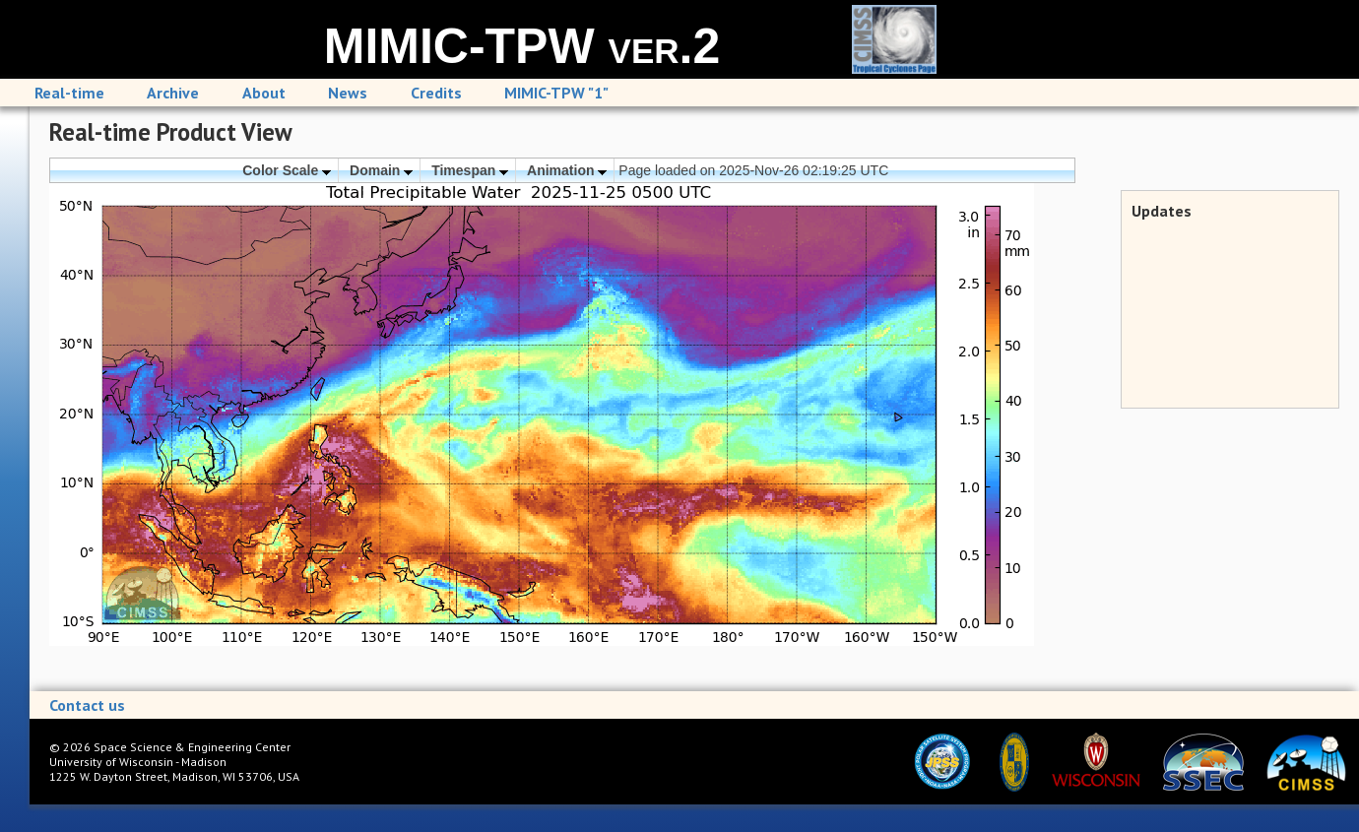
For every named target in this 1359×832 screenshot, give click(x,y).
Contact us (87, 705)
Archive (173, 92)
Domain (381, 170)
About (264, 92)
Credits (436, 92)
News (347, 92)
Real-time (69, 92)
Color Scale (286, 170)
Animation (567, 170)
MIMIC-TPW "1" (556, 92)
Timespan (469, 170)
